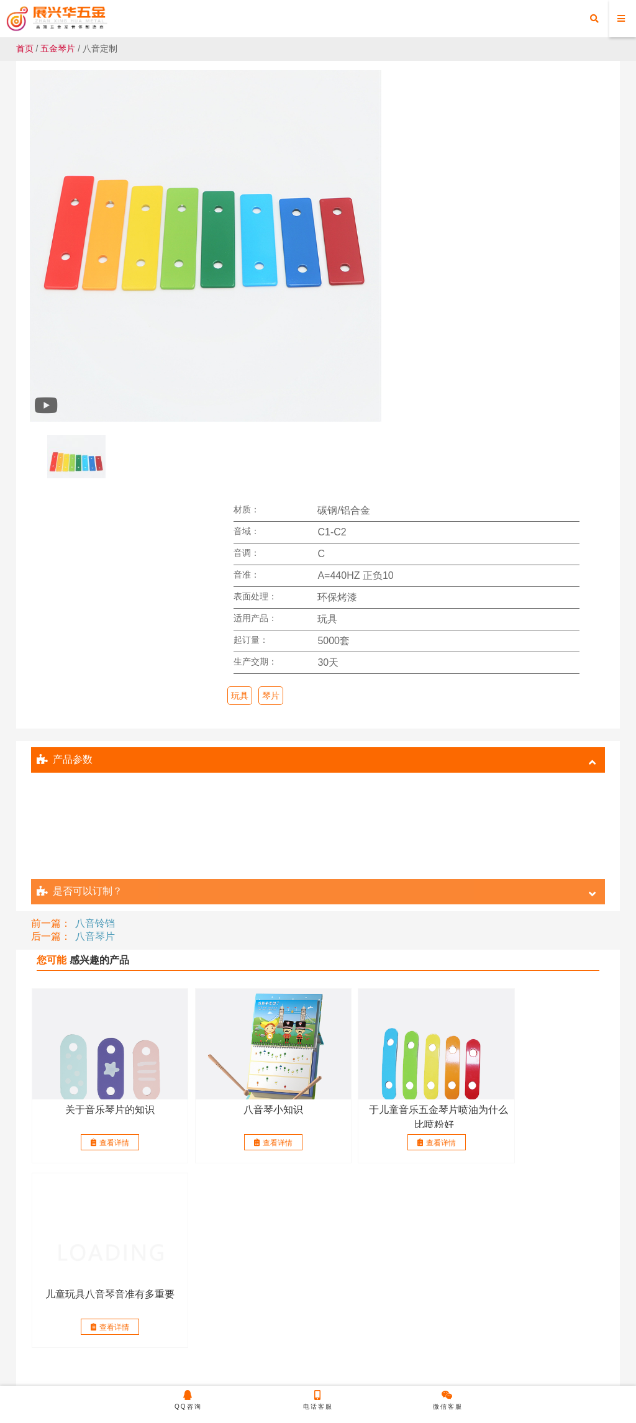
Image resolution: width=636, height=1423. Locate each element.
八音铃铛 (95, 588)
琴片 (352, 286)
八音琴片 (95, 601)
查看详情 (100, 807)
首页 (25, 48)
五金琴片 (57, 48)
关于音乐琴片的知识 (100, 774)
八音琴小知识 (243, 774)
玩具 (321, 286)
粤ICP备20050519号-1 (433, 1371)
